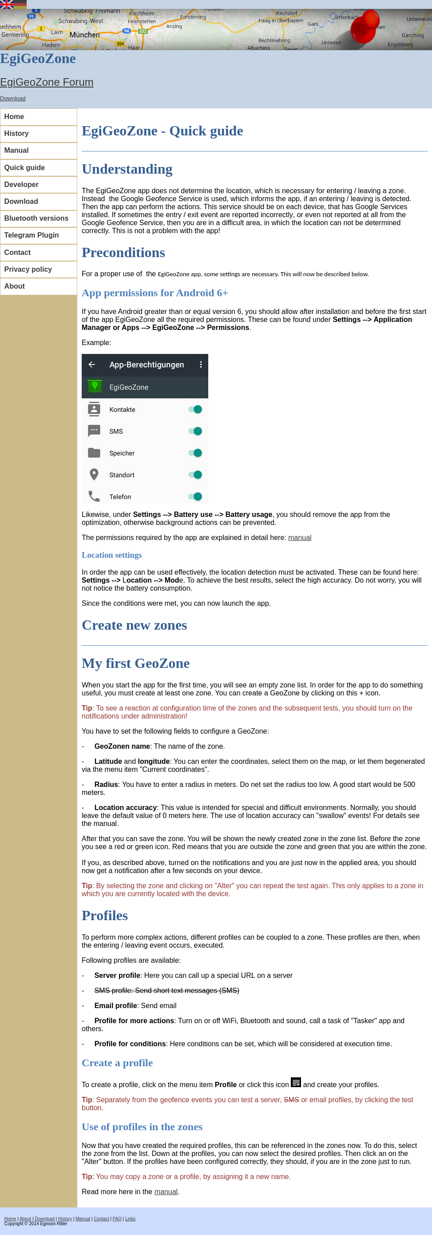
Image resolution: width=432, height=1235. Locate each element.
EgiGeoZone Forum (47, 82)
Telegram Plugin (31, 235)
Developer (21, 184)
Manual (16, 150)
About (14, 286)
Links (130, 1218)
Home (14, 116)
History (16, 133)
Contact (17, 252)
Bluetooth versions (36, 218)
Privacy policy (28, 269)
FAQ (117, 1218)
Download (13, 98)
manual (299, 537)
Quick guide (24, 167)
